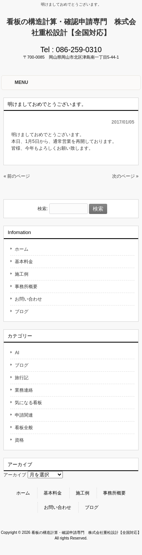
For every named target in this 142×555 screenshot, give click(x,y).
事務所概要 (26, 286)
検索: (42, 209)
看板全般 (24, 427)
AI (17, 352)
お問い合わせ (28, 299)
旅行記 (21, 377)
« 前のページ (16, 176)
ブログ (21, 311)
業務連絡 (24, 390)
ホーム (21, 249)
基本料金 (24, 261)
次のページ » (125, 176)
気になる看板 (28, 402)
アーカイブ (14, 474)
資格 (19, 440)
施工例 (21, 274)
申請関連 (24, 415)
